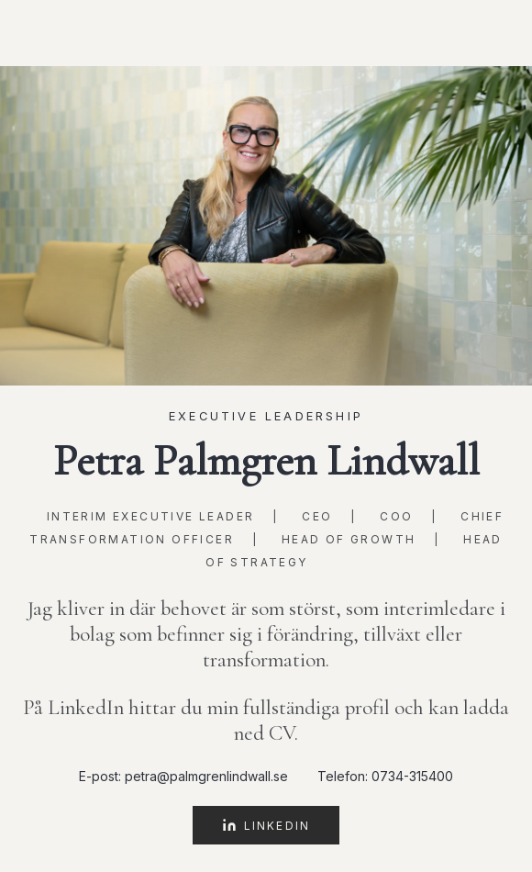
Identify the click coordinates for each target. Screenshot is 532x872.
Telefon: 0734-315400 (385, 776)
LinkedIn (266, 825)
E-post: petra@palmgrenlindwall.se (183, 776)
